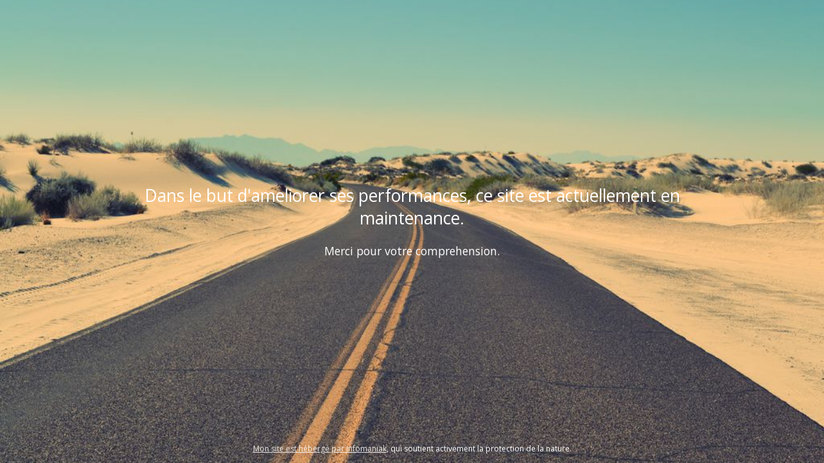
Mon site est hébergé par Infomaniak (320, 448)
